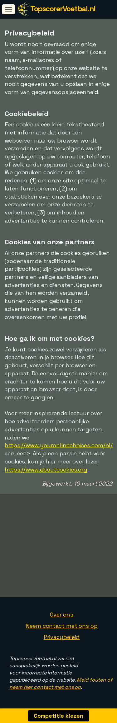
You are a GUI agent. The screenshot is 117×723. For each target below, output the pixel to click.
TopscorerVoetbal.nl (62, 8)
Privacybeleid (62, 637)
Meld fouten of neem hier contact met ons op (60, 683)
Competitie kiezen (58, 715)
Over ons (61, 614)
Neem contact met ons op (62, 625)
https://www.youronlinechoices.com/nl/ (59, 445)
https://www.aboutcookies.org (46, 469)
